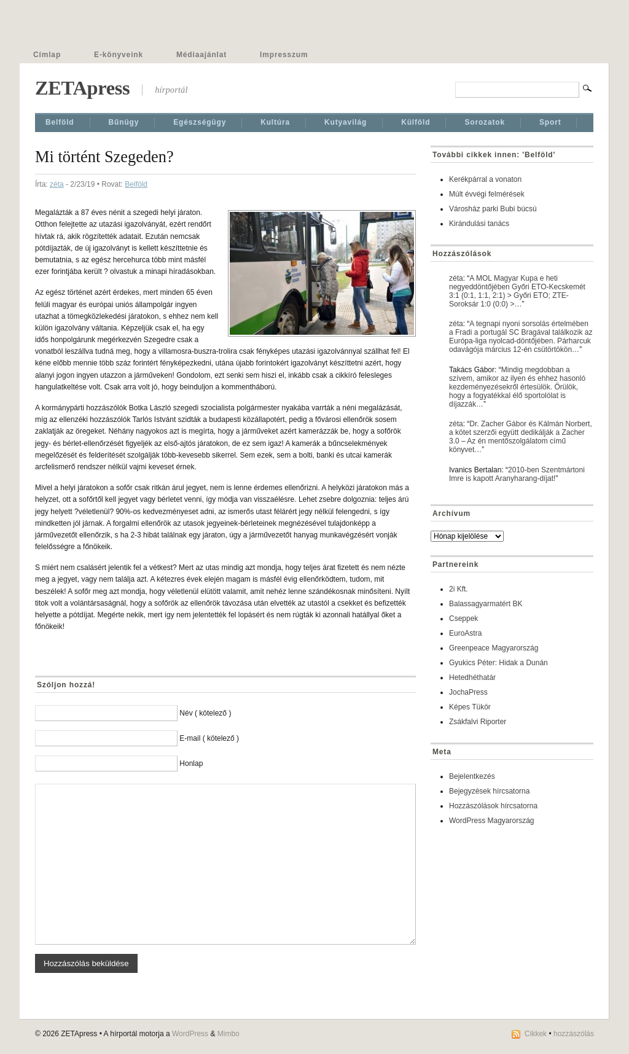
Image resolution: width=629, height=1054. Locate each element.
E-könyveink (118, 54)
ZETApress (82, 88)
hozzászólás (573, 1033)
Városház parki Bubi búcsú (493, 209)
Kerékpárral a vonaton (485, 179)
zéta (57, 184)
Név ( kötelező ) (205, 713)
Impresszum (284, 54)
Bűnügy (124, 122)
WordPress (190, 1033)
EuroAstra (465, 633)
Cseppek (463, 618)
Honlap (191, 763)
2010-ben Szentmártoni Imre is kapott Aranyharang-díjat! (517, 474)
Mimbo (228, 1033)
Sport (550, 122)
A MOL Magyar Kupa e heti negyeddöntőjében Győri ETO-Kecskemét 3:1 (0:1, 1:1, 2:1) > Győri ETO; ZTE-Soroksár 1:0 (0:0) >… (517, 291)
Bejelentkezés (472, 776)
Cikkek (536, 1033)
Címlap (47, 54)
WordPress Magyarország (491, 820)
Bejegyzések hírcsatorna (489, 791)
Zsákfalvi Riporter (477, 721)
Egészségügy (199, 122)
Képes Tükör (470, 707)
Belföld (59, 122)
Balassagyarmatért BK (485, 603)
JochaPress (468, 692)
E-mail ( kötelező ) (209, 738)
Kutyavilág (345, 122)
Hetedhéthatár (472, 677)
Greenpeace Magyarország (493, 648)
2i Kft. (458, 589)
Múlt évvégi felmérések (487, 194)
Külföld (415, 122)
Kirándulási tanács (479, 223)
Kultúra (275, 122)
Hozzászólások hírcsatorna (493, 806)
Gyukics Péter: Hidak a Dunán (498, 662)
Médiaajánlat (201, 54)
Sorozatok (484, 122)
